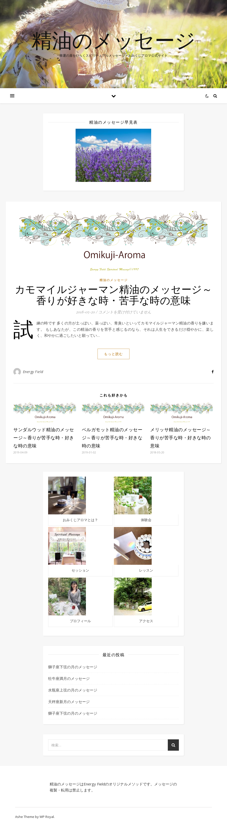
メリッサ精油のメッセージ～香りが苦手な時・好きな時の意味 (180, 437)
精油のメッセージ (114, 40)
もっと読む (113, 354)
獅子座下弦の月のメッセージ (72, 666)
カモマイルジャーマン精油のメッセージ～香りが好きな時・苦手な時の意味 (113, 294)
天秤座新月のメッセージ (69, 701)
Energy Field (33, 371)
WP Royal (47, 816)
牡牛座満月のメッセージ (69, 678)
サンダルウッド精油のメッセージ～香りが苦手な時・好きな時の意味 (43, 437)
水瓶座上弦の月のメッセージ (72, 689)
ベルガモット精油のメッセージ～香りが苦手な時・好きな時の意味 (112, 437)
